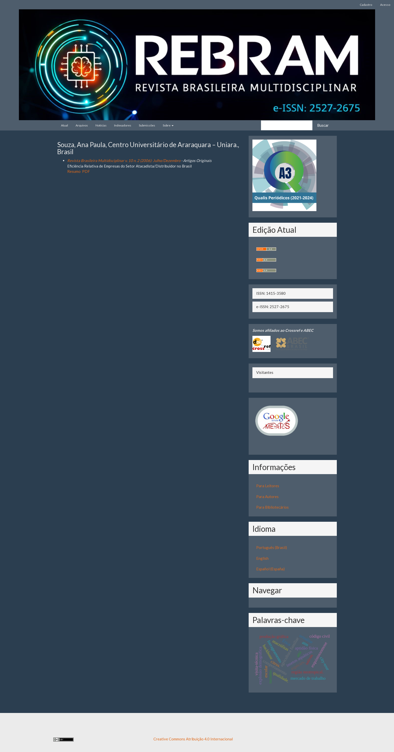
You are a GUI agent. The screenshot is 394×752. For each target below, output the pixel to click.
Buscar (323, 125)
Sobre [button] (168, 125)
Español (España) (270, 569)
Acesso (385, 5)
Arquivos (82, 125)
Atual (64, 125)
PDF (86, 171)
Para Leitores (267, 485)
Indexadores (122, 125)
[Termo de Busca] (286, 125)
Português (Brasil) (271, 547)
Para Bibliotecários (272, 507)
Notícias (101, 125)
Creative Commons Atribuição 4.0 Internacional (193, 739)
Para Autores (267, 496)
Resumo (74, 171)
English (262, 558)
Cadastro (366, 5)
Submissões (147, 125)
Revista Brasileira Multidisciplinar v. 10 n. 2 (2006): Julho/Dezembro (123, 160)
